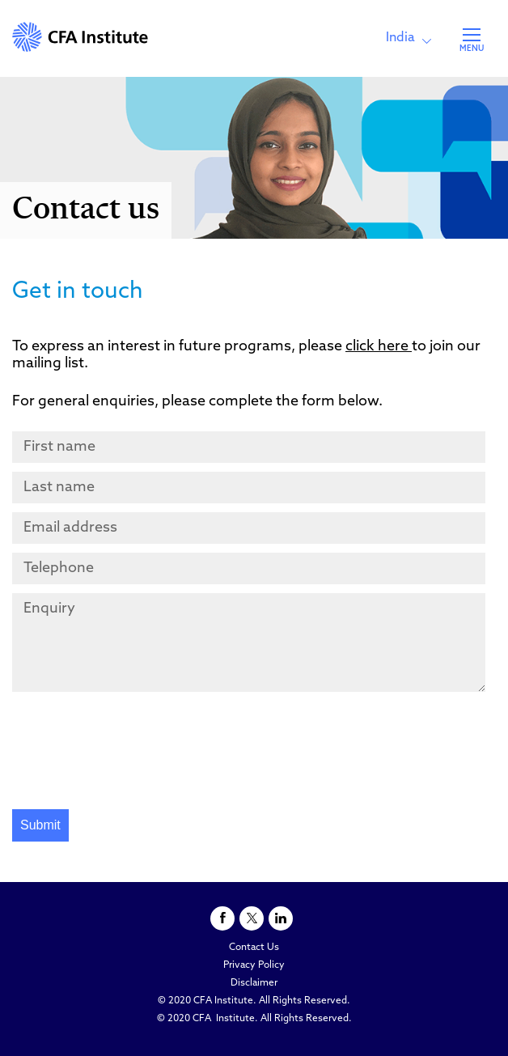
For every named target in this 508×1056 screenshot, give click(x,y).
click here (378, 346)
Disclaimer (254, 983)
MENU (471, 49)
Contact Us (254, 947)
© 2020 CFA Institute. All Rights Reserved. (254, 1001)
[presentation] (135, 752)
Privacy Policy (254, 965)
